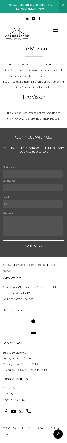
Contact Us (33, 245)
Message (8, 213)
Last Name (9, 180)
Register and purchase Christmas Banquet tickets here (30, 7)
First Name (9, 167)
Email (6, 197)
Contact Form (11, 388)
